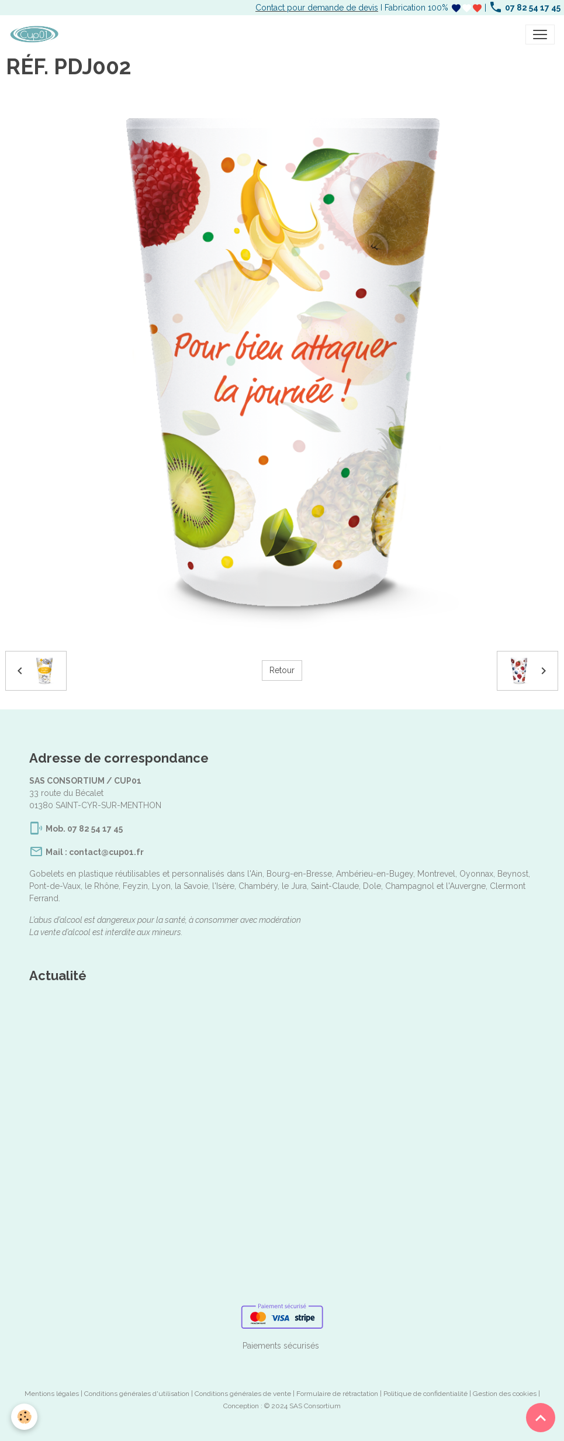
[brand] (36, 34)
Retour (282, 670)
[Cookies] (25, 1417)
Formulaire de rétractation (337, 1394)
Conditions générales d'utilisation (136, 1394)
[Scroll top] (540, 1417)
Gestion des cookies (505, 1394)
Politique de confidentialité (425, 1394)
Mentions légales (52, 1394)
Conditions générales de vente (243, 1394)
